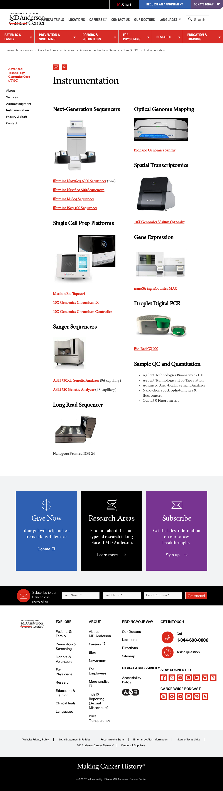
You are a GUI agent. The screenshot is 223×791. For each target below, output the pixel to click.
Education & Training (197, 37)
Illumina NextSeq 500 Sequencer (79, 190)
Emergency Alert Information (150, 739)
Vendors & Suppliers (133, 745)
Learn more (111, 555)
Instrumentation (17, 110)
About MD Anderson (100, 634)
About (10, 90)
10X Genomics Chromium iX (76, 303)
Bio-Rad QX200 (146, 349)
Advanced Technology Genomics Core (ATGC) (19, 75)
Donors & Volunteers (92, 37)
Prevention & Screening (49, 37)
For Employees (97, 671)
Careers (97, 19)
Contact (11, 123)
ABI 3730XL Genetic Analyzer (76, 381)
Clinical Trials (52, 19)
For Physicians (131, 37)
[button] (56, 66)
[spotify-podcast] (172, 696)
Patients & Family (12, 37)
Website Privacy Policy (35, 739)
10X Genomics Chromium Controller (82, 312)
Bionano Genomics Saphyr (155, 151)
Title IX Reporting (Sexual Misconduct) (98, 701)
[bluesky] (205, 677)
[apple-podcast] (163, 696)
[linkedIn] (197, 677)
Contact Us (120, 19)
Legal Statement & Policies (74, 739)
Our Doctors (144, 19)
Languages (168, 19)
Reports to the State (112, 739)
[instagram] (188, 677)
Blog (92, 652)
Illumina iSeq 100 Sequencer (75, 208)
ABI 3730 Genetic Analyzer (74, 390)
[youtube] (180, 677)
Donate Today (207, 4)
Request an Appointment (164, 4)
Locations (129, 640)
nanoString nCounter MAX (155, 289)
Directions (130, 648)
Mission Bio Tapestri (69, 294)
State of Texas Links (188, 739)
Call (190, 637)
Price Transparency (99, 718)
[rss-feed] (205, 696)
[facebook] (163, 677)
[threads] (213, 677)
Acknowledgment (18, 104)
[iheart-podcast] (197, 696)
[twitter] (172, 677)
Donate (46, 549)
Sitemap (128, 656)
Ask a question (185, 653)
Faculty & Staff (16, 117)
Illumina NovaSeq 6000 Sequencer (79, 181)
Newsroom (97, 661)
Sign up (177, 555)
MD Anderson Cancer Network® (95, 745)
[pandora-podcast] (188, 696)
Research (163, 37)
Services (12, 97)
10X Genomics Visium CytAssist (159, 222)
